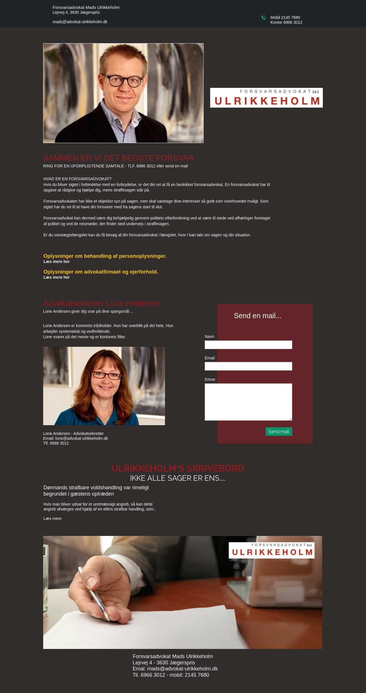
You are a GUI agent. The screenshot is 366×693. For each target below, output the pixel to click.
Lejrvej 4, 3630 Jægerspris (76, 12)
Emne (210, 379)
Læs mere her (56, 261)
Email (210, 358)
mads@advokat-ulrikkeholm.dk (80, 21)
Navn (209, 336)
